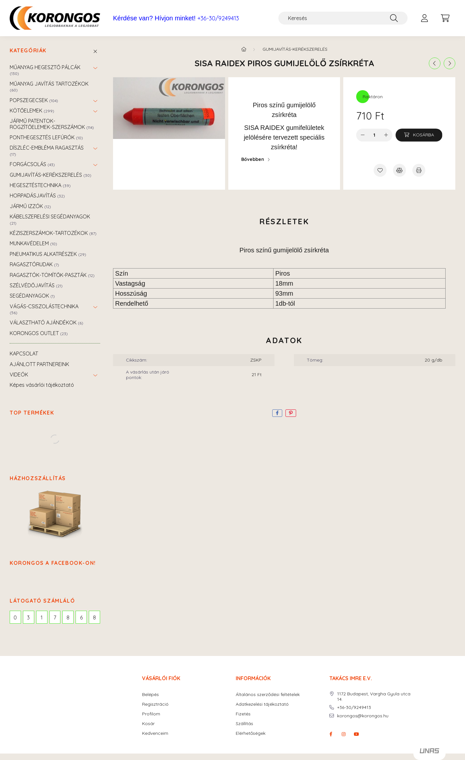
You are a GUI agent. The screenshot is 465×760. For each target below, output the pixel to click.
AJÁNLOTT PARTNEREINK (39, 364)
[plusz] (386, 135)
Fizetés (243, 714)
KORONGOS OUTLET (39, 333)
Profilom (151, 714)
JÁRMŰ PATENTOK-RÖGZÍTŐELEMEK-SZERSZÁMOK (52, 124)
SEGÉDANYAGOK (32, 295)
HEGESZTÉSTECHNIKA (40, 185)
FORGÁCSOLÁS (32, 164)
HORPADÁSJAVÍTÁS (37, 195)
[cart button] (445, 18)
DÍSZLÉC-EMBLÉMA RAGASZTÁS (47, 150)
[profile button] (424, 18)
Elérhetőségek (250, 733)
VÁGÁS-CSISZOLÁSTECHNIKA (44, 309)
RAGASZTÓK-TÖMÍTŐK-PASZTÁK (52, 275)
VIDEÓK (19, 374)
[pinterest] (290, 413)
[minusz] (362, 135)
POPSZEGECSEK (34, 100)
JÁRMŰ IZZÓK (30, 206)
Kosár (148, 723)
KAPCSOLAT (24, 353)
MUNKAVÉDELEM (33, 243)
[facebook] (277, 413)
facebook (330, 734)
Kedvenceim (155, 733)
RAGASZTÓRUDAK (34, 264)
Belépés (150, 694)
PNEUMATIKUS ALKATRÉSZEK (48, 254)
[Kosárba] (419, 135)
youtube (356, 734)
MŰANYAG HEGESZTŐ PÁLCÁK (45, 70)
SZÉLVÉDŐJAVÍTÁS (36, 285)
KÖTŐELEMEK (32, 110)
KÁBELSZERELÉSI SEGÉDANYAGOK (50, 219)
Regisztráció (155, 704)
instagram (343, 734)
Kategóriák (28, 51)
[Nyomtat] (418, 170)
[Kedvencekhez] (380, 170)
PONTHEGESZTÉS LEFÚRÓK (46, 137)
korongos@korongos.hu (362, 716)
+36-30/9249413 (218, 18)
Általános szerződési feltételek (268, 694)
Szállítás (244, 723)
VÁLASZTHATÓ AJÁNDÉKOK (46, 322)
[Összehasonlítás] (399, 170)
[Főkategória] (243, 49)
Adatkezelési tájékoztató (262, 704)
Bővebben (252, 159)
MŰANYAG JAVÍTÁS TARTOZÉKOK (49, 86)
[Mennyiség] (374, 135)
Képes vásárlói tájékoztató (42, 385)
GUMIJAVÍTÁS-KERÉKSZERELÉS (50, 175)
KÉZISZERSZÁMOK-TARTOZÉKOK (53, 233)
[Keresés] (343, 18)
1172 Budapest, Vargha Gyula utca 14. (373, 696)
